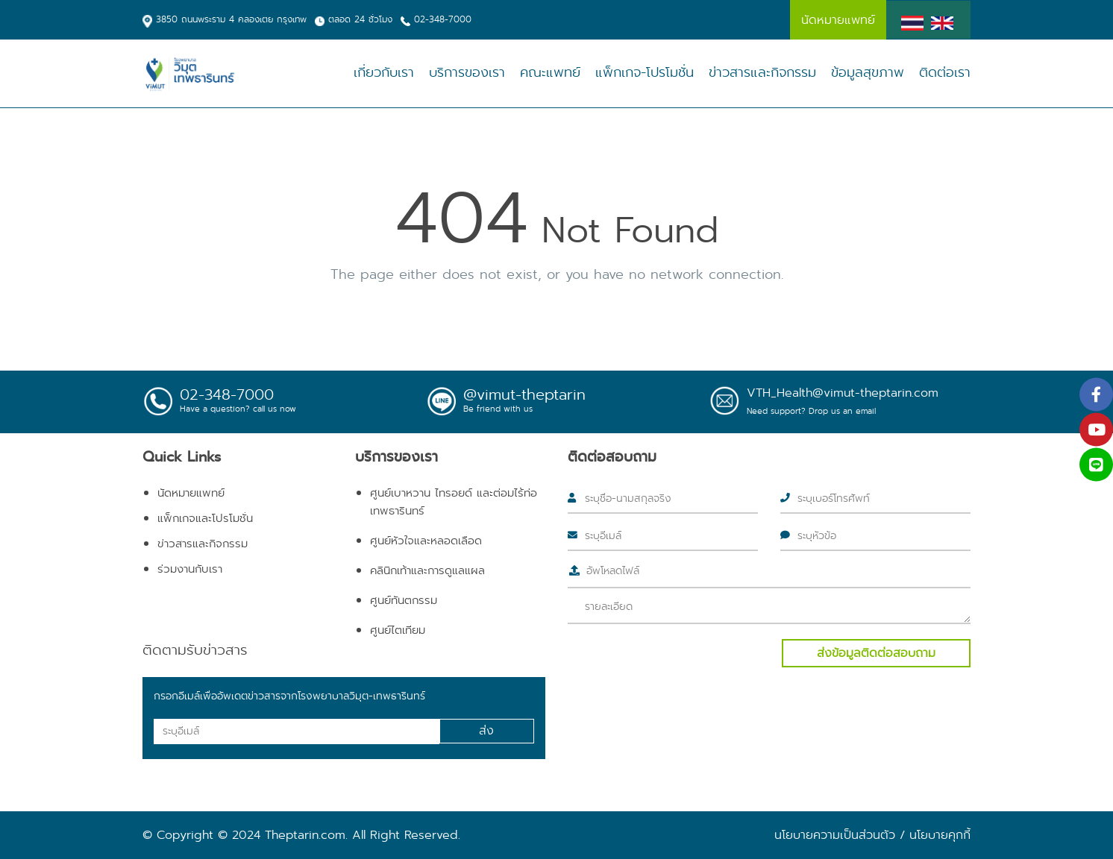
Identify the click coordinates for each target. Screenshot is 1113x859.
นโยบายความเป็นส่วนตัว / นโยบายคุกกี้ (872, 834)
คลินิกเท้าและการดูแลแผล (427, 570)
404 (461, 218)
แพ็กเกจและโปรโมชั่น (205, 518)
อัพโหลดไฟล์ (612, 570)
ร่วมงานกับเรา (189, 569)
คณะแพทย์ (550, 72)
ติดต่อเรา (945, 72)
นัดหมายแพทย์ (191, 493)
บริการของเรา (467, 72)
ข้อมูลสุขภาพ (867, 72)
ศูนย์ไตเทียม (397, 630)
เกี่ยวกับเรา (384, 72)
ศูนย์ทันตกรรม (403, 600)
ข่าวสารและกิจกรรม (762, 72)
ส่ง (486, 730)
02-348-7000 (442, 19)
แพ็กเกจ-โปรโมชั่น (644, 72)
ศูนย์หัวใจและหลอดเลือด (426, 540)
